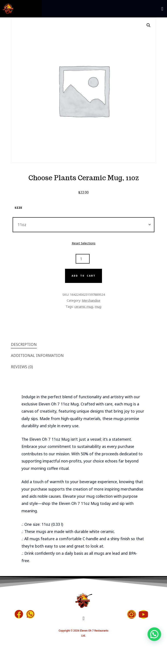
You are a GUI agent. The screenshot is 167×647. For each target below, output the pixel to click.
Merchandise (91, 300)
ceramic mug (83, 306)
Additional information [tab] (37, 355)
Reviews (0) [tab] (22, 366)
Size (18, 208)
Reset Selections (83, 243)
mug (98, 306)
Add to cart (83, 275)
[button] (162, 8)
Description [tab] (24, 344)
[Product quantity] (83, 259)
